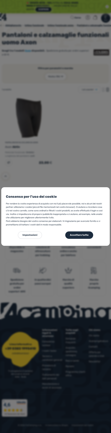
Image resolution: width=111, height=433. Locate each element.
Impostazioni (29, 235)
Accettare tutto (79, 235)
